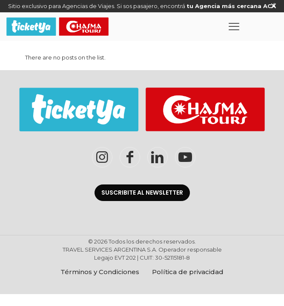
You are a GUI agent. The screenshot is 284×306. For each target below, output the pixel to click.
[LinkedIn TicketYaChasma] (157, 157)
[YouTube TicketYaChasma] (185, 157)
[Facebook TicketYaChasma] (130, 157)
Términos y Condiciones (99, 272)
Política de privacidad (188, 272)
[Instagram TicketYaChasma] (102, 157)
